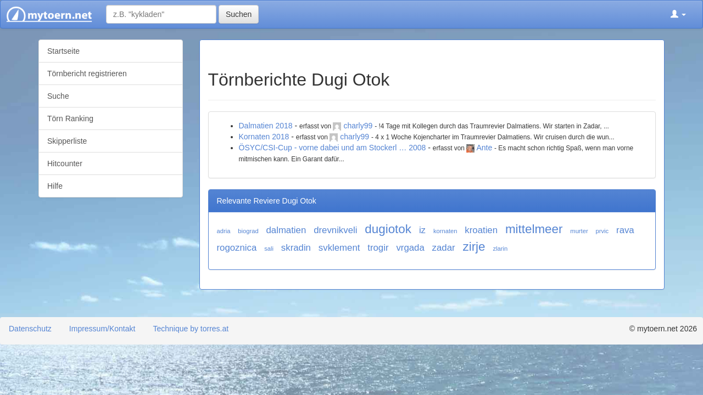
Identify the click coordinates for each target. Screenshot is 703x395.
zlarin (500, 248)
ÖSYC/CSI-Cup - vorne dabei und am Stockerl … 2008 (332, 147)
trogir (377, 247)
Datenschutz (30, 328)
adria (224, 231)
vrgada (410, 247)
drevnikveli (335, 230)
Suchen (239, 14)
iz (422, 230)
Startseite (63, 51)
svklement (339, 247)
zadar (443, 247)
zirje (473, 246)
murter (579, 231)
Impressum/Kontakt (102, 328)
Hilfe (55, 186)
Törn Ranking (70, 118)
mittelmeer (534, 229)
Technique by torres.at (190, 328)
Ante (484, 147)
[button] (678, 14)
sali (269, 248)
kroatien (481, 230)
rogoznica (237, 247)
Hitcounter (64, 163)
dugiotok (388, 229)
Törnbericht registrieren (87, 73)
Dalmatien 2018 (266, 125)
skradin (296, 247)
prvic (602, 231)
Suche (58, 96)
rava (625, 230)
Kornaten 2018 (264, 136)
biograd (248, 231)
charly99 (357, 125)
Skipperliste (67, 141)
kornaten (445, 231)
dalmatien (286, 230)
